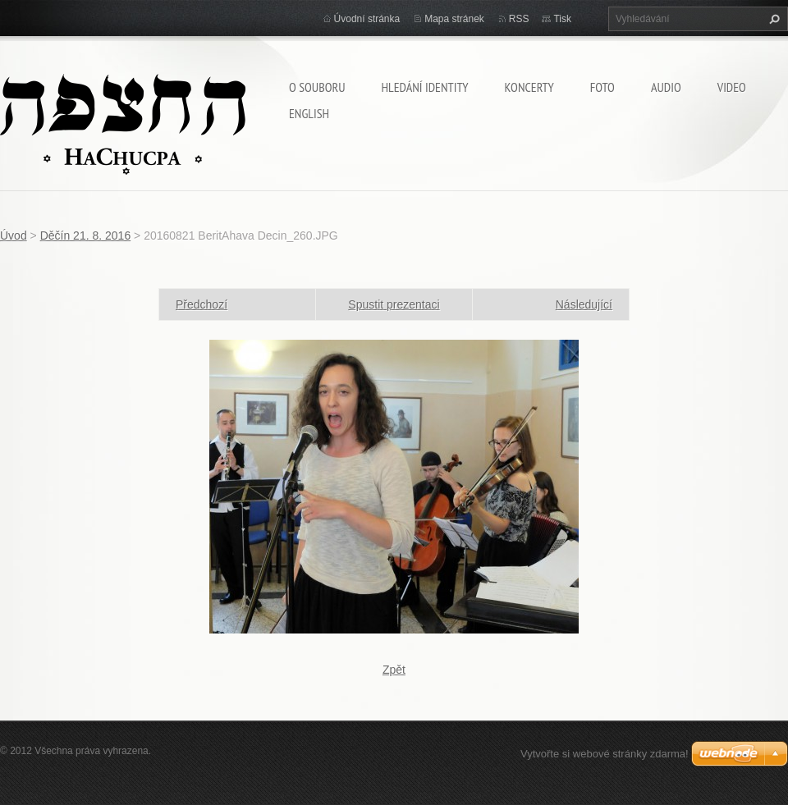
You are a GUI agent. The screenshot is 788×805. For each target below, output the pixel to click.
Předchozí (201, 304)
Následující (584, 304)
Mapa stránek (454, 19)
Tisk (562, 19)
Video (731, 87)
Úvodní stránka (367, 19)
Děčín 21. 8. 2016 (85, 235)
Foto (602, 87)
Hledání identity (424, 87)
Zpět (394, 669)
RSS (519, 19)
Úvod (13, 235)
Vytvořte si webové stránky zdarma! (604, 754)
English (309, 113)
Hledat (772, 19)
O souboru (317, 87)
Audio (666, 87)
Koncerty (529, 87)
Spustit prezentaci (393, 304)
